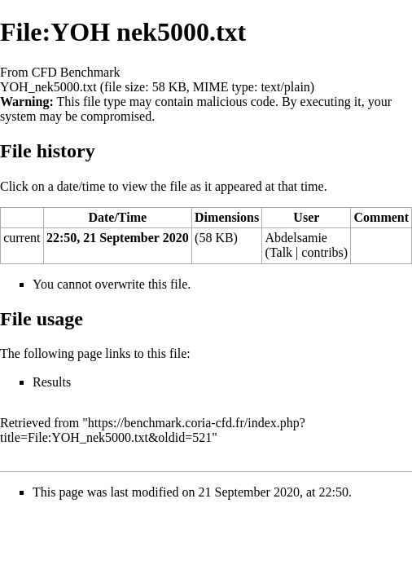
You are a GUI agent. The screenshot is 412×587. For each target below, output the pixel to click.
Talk (281, 252)
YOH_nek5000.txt (48, 87)
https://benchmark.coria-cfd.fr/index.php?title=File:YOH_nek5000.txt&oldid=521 (152, 430)
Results (52, 382)
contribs (322, 252)
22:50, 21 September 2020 (117, 238)
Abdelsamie (296, 238)
